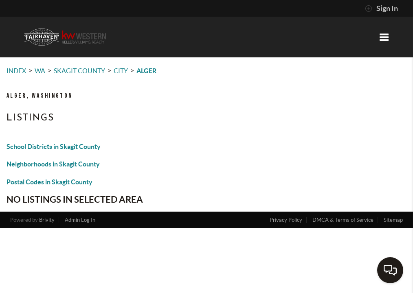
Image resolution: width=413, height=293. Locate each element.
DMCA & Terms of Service (342, 220)
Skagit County (79, 70)
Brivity (47, 220)
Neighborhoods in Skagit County (53, 164)
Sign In (381, 8)
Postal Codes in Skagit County (49, 182)
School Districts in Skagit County (54, 146)
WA (40, 70)
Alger (146, 70)
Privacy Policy (286, 220)
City (121, 70)
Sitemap (393, 220)
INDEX (16, 70)
